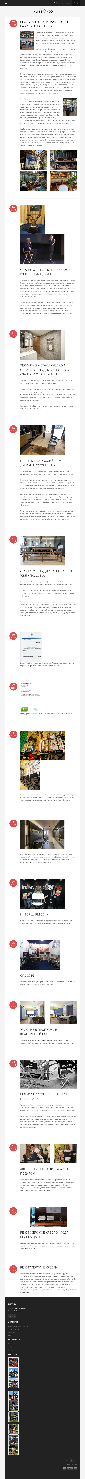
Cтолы (10, 1344)
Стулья (10, 1350)
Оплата (10, 1335)
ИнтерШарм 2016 (34, 914)
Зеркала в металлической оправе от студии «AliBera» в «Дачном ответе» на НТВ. (44, 370)
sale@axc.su (17, 1311)
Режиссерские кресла (39, 1267)
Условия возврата (14, 1329)
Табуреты (11, 1347)
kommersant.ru (25, 1292)
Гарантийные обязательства (18, 1326)
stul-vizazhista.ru (48, 1190)
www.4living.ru (30, 1249)
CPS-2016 (27, 975)
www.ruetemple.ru (26, 862)
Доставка (11, 1332)
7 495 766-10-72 (20, 1308)
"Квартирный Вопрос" (45, 1040)
